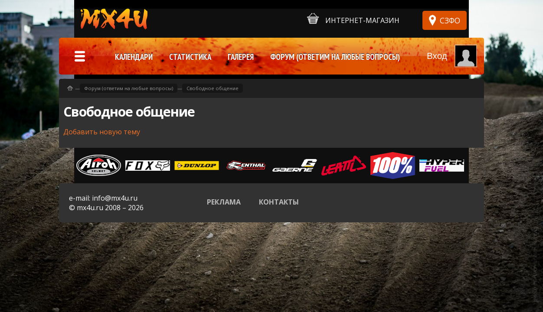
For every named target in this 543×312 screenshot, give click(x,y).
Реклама (224, 202)
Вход (437, 56)
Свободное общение (212, 88)
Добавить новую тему (101, 131)
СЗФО (450, 20)
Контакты (279, 202)
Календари (134, 57)
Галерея (241, 57)
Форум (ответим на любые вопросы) (128, 88)
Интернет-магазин (353, 19)
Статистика (190, 57)
